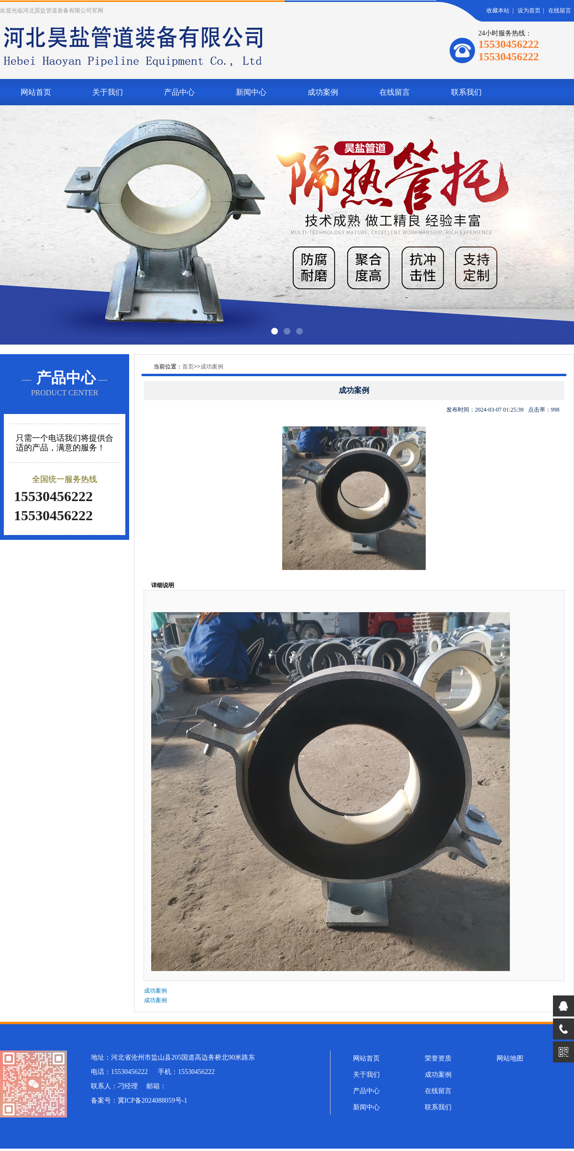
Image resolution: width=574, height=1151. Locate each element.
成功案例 (323, 92)
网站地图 (510, 1058)
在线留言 (559, 10)
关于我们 (107, 92)
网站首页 (36, 92)
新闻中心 (251, 92)
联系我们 (466, 92)
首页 (188, 366)
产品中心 (179, 92)
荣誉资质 (438, 1058)
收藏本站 (497, 10)
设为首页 (529, 10)
